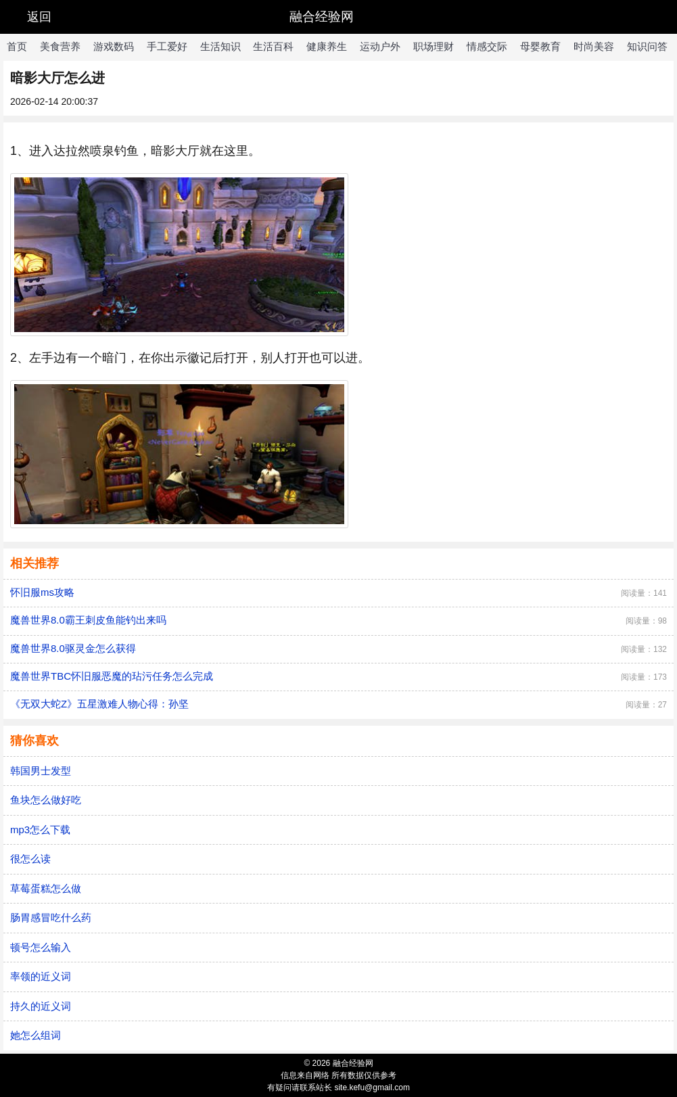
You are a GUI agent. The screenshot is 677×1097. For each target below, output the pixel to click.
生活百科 (273, 46)
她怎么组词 (35, 1035)
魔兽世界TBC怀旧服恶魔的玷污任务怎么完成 (111, 676)
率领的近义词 (40, 976)
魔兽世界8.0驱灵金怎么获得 (73, 648)
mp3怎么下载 (40, 829)
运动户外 (380, 46)
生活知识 (220, 46)
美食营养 (60, 46)
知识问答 (647, 46)
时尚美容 (594, 46)
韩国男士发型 (40, 770)
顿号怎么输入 (40, 947)
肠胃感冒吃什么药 (50, 917)
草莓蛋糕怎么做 (45, 888)
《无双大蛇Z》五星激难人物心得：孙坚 (99, 703)
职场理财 (433, 46)
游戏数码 (113, 46)
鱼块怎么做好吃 (45, 800)
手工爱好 (167, 46)
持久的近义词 (40, 1006)
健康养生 (326, 46)
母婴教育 (540, 46)
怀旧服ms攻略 (42, 592)
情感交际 (487, 46)
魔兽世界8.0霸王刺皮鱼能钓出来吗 (88, 620)
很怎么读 (30, 858)
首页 (17, 46)
